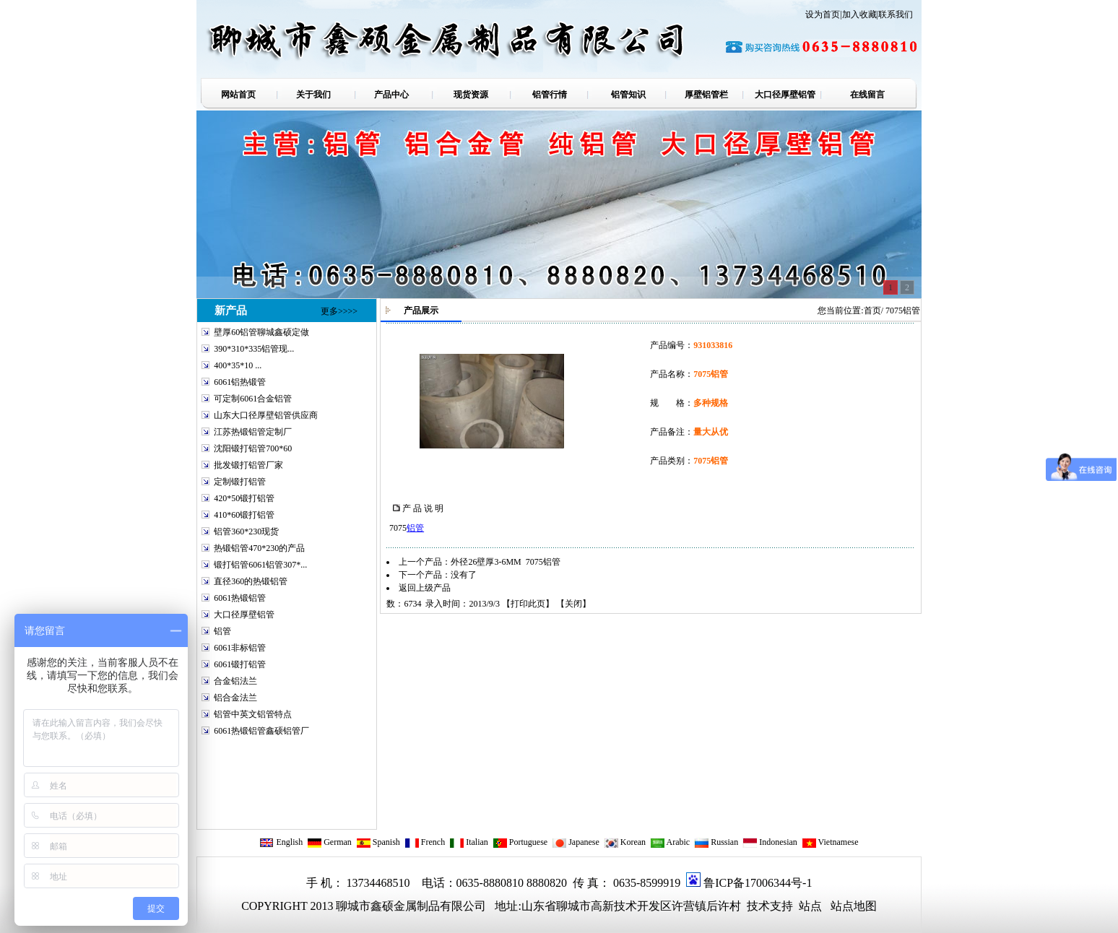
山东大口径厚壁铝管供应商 (266, 415)
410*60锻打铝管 (244, 515)
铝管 (222, 631)
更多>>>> (339, 311)
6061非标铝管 (240, 648)
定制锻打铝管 (240, 482)
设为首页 (822, 14)
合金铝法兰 (235, 681)
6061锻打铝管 (240, 664)
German (329, 842)
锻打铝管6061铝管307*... (260, 565)
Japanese (575, 842)
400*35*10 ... (237, 365)
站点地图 (854, 906)
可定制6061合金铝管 (253, 399)
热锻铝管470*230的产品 (259, 548)
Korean (625, 842)
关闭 (573, 604)
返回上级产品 (425, 588)
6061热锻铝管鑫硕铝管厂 (261, 731)
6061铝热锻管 (240, 382)
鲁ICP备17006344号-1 (757, 883)
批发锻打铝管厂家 (248, 465)
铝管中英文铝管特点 (253, 714)
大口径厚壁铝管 (244, 614)
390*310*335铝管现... (254, 349)
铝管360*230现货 (246, 531)
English (281, 842)
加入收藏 (859, 14)
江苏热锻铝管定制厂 (253, 432)
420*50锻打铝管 (244, 498)
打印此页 (528, 604)
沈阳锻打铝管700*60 (253, 448)
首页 (872, 310)
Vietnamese (830, 842)
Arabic (670, 842)
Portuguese (520, 842)
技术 (757, 906)
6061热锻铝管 (240, 598)
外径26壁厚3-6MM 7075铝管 (505, 562)
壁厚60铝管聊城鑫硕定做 (261, 332)
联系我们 (895, 14)
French (424, 842)
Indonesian (769, 842)
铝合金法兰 (235, 698)
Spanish (378, 842)
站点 (810, 906)
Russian (716, 842)
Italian (468, 842)
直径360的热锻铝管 (250, 581)
